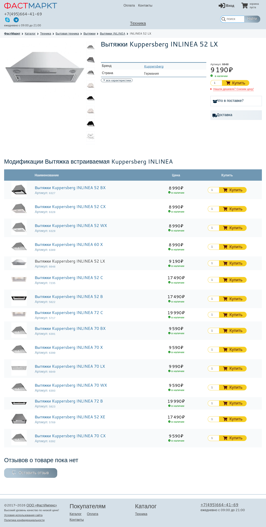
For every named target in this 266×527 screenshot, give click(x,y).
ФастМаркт (12, 33)
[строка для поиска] (232, 19)
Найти (252, 18)
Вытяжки (89, 33)
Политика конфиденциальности (24, 520)
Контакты (145, 5)
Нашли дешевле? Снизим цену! (233, 89)
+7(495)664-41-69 (23, 14)
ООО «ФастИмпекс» (41, 505)
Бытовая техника (67, 33)
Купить (238, 83)
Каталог (30, 33)
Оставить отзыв (34, 472)
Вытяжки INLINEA (112, 33)
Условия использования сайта (23, 515)
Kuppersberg (154, 66)
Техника (138, 23)
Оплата (129, 5)
